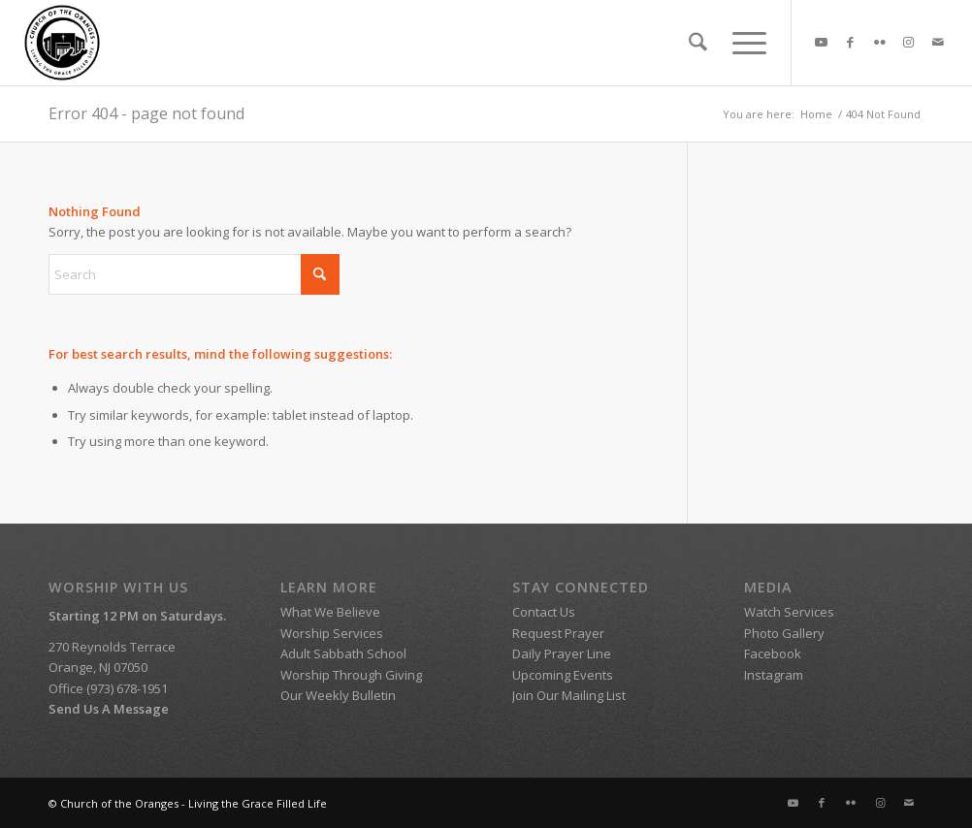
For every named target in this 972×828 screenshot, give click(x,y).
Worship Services (331, 633)
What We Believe (330, 612)
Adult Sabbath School (344, 653)
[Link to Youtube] (821, 41)
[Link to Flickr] (879, 41)
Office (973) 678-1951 (108, 688)
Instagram (773, 675)
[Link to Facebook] (850, 41)
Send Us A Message (109, 708)
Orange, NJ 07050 (98, 667)
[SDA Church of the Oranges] (62, 42)
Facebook (772, 653)
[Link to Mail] (938, 41)
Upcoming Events (562, 675)
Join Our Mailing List (569, 695)
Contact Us (543, 612)
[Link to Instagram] (908, 41)
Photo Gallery (784, 633)
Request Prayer (558, 633)
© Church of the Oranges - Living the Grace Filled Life (188, 803)
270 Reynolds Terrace (112, 646)
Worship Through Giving (351, 675)
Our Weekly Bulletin (338, 695)
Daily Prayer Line (561, 653)
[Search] (698, 42)
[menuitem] (698, 42)
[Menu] (743, 42)
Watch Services (790, 612)
